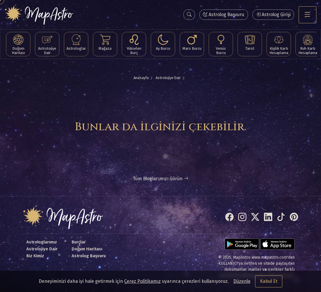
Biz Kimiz (35, 255)
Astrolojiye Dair (168, 78)
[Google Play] (242, 244)
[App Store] (277, 244)
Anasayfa (141, 78)
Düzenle (241, 281)
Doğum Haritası (87, 248)
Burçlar (79, 242)
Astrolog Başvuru (223, 14)
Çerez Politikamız (142, 281)
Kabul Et (268, 281)
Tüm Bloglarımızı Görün (160, 178)
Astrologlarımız (41, 242)
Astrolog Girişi (273, 14)
